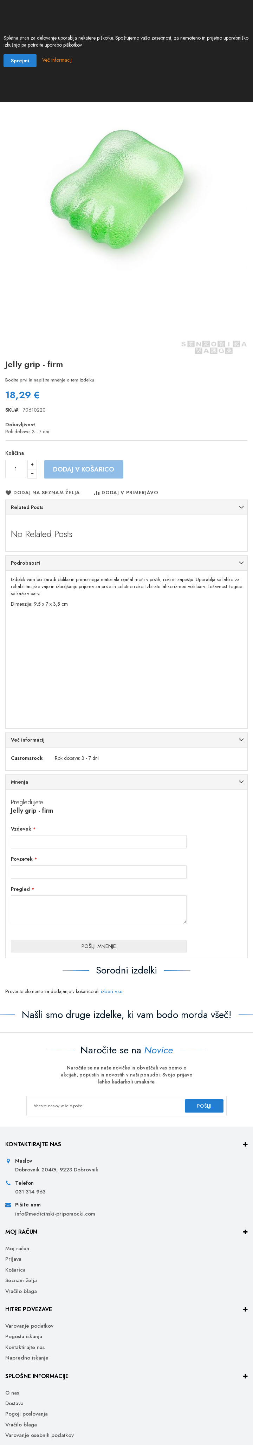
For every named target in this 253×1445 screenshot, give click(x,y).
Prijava (13, 1259)
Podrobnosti (25, 562)
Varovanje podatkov (29, 1326)
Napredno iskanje (26, 1358)
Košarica (15, 1270)
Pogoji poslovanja (26, 1414)
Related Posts (27, 507)
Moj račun (17, 1248)
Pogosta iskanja (23, 1336)
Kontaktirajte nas (25, 1347)
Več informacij (28, 739)
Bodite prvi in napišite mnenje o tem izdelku (49, 380)
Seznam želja (21, 1280)
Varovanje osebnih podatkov (39, 1435)
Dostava (14, 1403)
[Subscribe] (204, 1106)
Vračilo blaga (21, 1291)
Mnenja (19, 781)
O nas (12, 1393)
